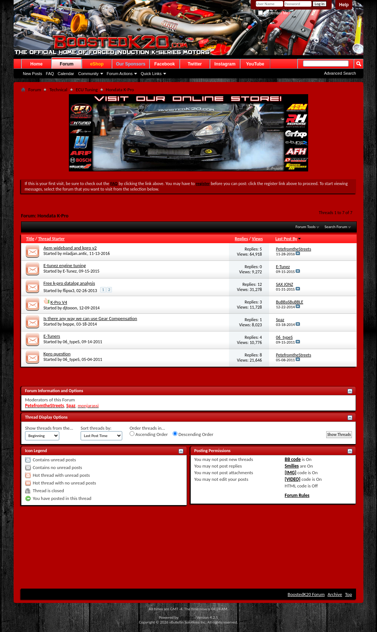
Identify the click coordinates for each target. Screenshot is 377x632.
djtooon (70, 307)
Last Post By (288, 238)
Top (348, 594)
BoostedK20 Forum (306, 594)
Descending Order (193, 434)
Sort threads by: (96, 428)
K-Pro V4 (58, 302)
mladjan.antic (75, 253)
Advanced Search (340, 73)
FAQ (50, 73)
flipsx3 (68, 290)
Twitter (195, 64)
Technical (58, 89)
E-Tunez (70, 271)
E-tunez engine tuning (64, 265)
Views (257, 238)
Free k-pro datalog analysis (69, 283)
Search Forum (336, 226)
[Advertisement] (188, 527)
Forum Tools (306, 226)
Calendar (66, 73)
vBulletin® (187, 617)
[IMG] (290, 472)
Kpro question (57, 353)
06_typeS (71, 341)
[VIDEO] (292, 479)
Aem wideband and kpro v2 (70, 248)
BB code (292, 459)
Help (344, 4)
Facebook (164, 64)
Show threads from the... (49, 428)
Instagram (224, 64)
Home (36, 64)
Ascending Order (149, 434)
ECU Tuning (87, 89)
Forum (66, 64)
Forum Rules (297, 495)
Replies (241, 238)
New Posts (32, 73)
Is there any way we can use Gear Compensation (90, 318)
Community (88, 73)
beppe (68, 324)
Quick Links (151, 73)
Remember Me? (274, 13)
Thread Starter (51, 238)
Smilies (292, 466)
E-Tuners (51, 336)
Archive (335, 594)
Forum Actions (120, 73)
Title (30, 238)
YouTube (255, 64)
